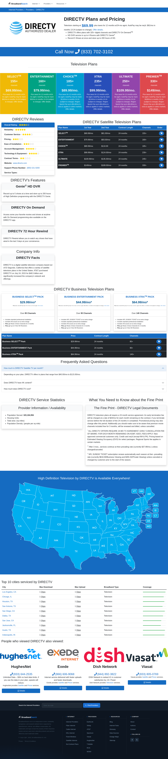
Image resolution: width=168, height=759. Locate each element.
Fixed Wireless (71, 737)
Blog (111, 722)
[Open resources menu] (61, 3)
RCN (88, 748)
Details (21, 691)
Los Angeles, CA (9, 592)
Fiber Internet (70, 725)
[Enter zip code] (62, 705)
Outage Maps (114, 737)
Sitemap (112, 740)
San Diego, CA (8, 611)
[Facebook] (132, 740)
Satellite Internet (71, 740)
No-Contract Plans (72, 744)
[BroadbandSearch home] (18, 3)
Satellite (21, 685)
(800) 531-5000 (33, 168)
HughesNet (90, 740)
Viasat (89, 737)
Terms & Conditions (30, 741)
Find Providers (91, 705)
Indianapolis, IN (8, 635)
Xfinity (89, 725)
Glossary (113, 729)
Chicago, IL (7, 597)
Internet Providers (72, 722)
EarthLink (90, 722)
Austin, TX (6, 630)
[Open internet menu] (36, 3)
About (132, 722)
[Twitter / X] (137, 740)
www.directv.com (20, 163)
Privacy (21, 741)
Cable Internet (71, 729)
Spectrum (90, 733)
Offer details (98, 30)
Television (22, 173)
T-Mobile (90, 744)
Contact (133, 729)
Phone (30, 685)
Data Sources (114, 733)
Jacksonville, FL (9, 625)
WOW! (89, 751)
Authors (133, 725)
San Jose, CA (8, 621)
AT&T (89, 729)
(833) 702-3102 (84, 51)
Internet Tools (114, 725)
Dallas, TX (6, 616)
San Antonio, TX (9, 606)
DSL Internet (70, 733)
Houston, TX (7, 601)
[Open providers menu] (48, 3)
